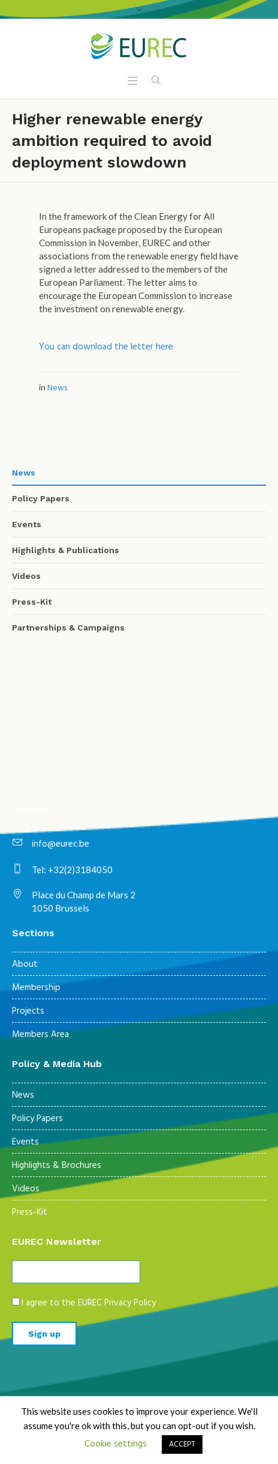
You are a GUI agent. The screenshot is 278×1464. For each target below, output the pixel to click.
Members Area (40, 1034)
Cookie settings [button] (115, 1444)
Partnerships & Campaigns (68, 627)
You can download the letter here (106, 347)
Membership (36, 988)
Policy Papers (41, 498)
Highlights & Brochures (56, 1165)
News (57, 388)
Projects (28, 1011)
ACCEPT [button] (182, 1444)
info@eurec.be (60, 844)
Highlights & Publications (65, 550)
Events (26, 524)
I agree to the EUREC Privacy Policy (89, 1303)
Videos (26, 576)
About (25, 964)
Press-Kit (32, 601)
